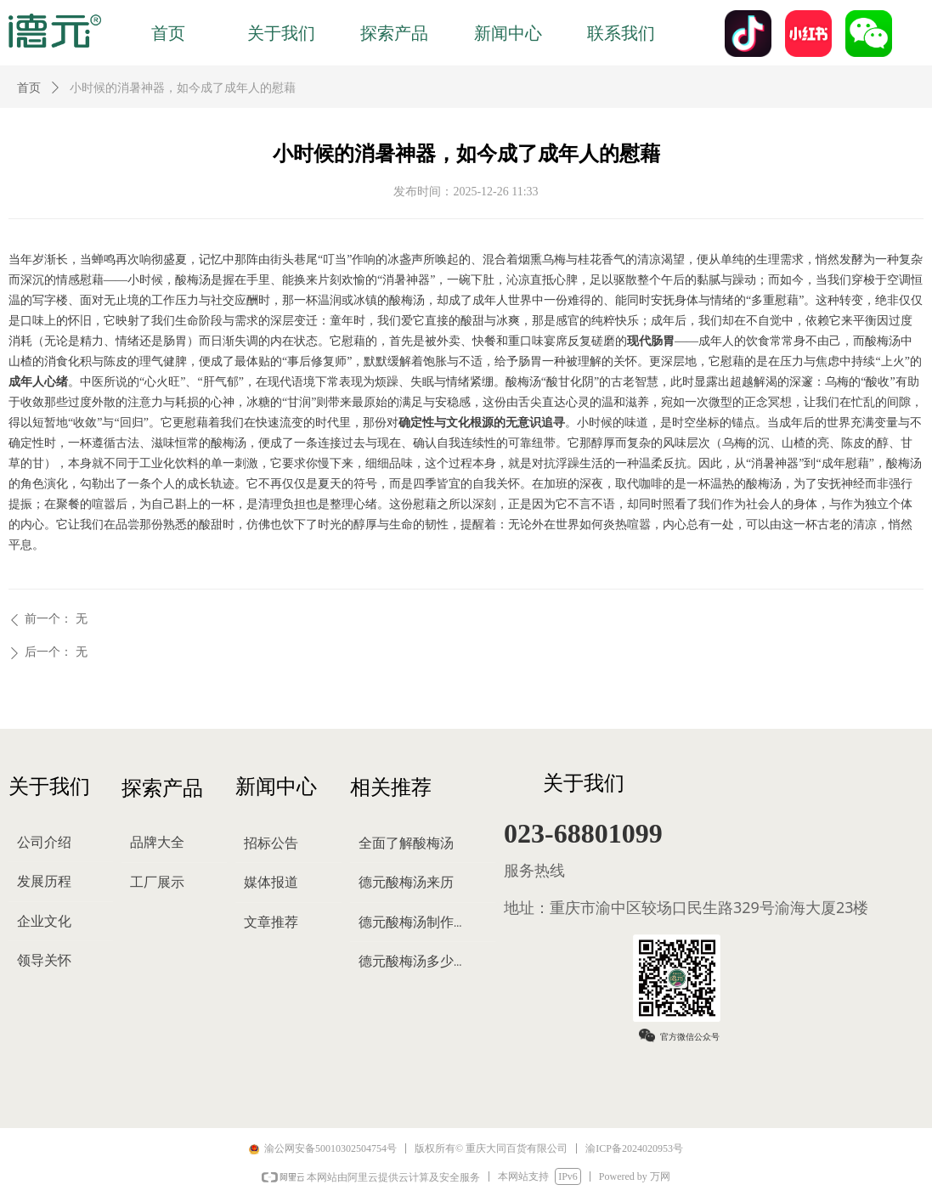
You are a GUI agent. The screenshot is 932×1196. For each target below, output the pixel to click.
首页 (29, 88)
